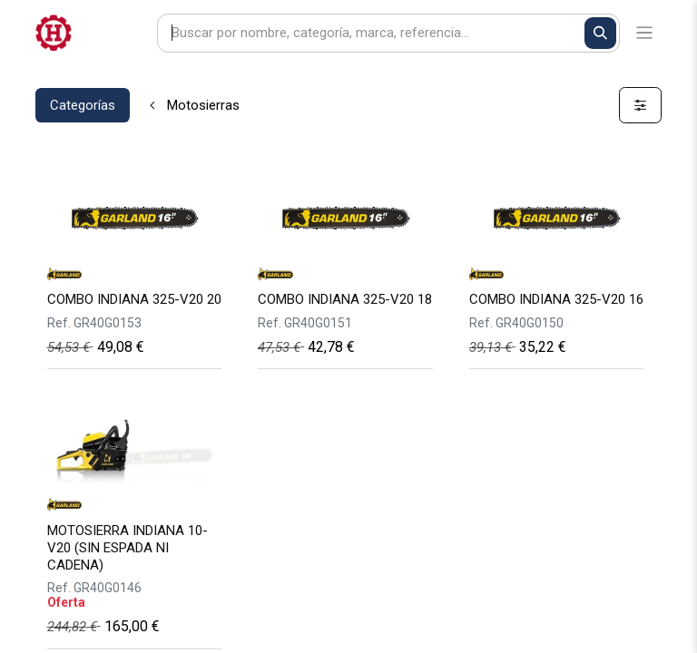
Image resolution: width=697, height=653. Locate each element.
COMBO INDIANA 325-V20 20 (134, 299)
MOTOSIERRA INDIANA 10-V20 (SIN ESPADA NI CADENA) (127, 547)
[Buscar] (600, 33)
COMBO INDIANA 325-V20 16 (556, 299)
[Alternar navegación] (645, 33)
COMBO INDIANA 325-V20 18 (345, 299)
